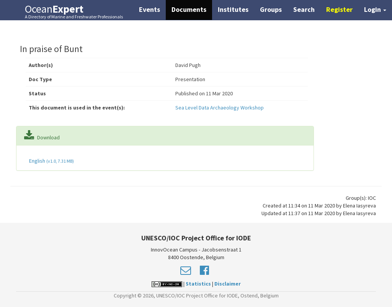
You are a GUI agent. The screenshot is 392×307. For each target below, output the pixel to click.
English (51, 160)
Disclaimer (227, 283)
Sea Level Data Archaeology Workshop (219, 107)
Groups (271, 9)
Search (304, 9)
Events (149, 9)
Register (339, 9)
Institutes (233, 9)
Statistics (198, 283)
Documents (189, 9)
